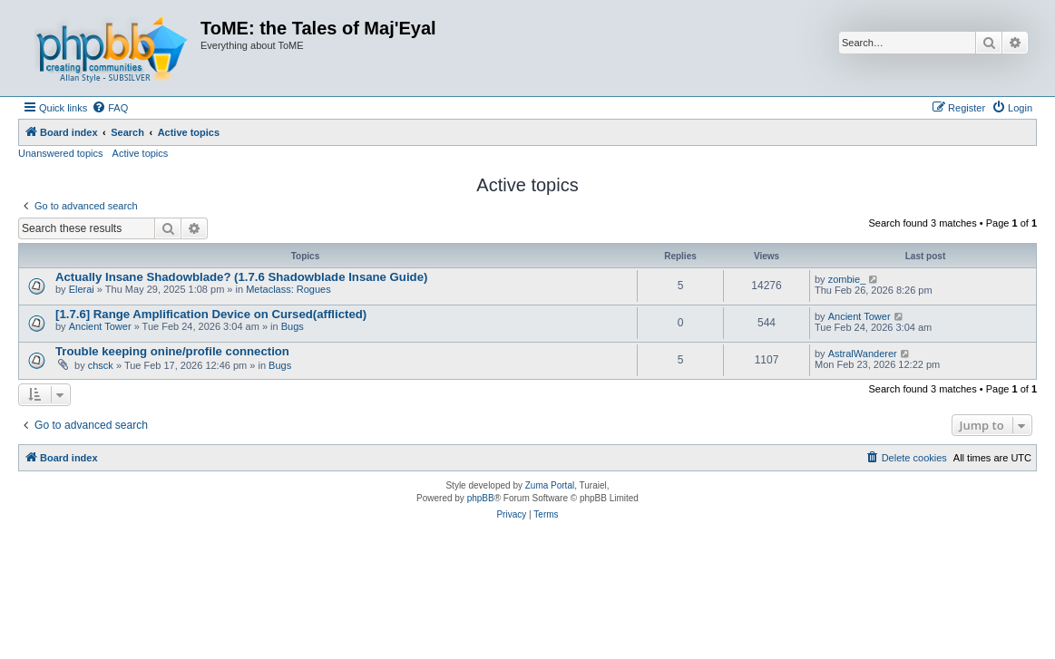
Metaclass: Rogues (288, 289)
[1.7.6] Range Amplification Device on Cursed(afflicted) (210, 314)
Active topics (140, 153)
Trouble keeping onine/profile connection (172, 351)
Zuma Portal (549, 485)
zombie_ (847, 279)
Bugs (292, 326)
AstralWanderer (862, 353)
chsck (100, 365)
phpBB (480, 498)
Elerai (81, 289)
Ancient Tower (100, 326)
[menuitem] (110, 108)
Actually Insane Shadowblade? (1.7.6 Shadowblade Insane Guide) (241, 277)
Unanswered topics (60, 153)
